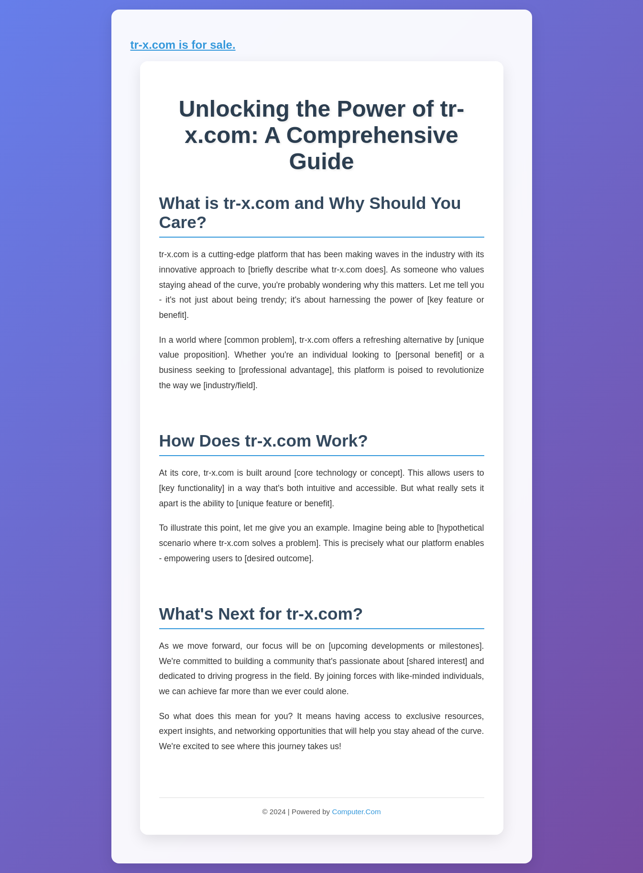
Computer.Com (356, 812)
